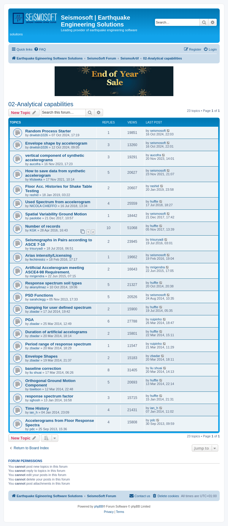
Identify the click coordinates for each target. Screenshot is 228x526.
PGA (29, 319)
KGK (33, 230)
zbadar (35, 311)
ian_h (34, 412)
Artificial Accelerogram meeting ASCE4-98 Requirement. (54, 269)
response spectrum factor (49, 396)
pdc (32, 429)
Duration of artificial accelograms (56, 332)
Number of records (42, 226)
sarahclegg (38, 299)
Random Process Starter (48, 131)
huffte (154, 201)
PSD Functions (39, 295)
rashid (34, 195)
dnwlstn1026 (39, 135)
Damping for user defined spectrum (58, 307)
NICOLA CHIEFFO (43, 206)
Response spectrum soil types (53, 283)
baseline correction (43, 368)
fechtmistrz (37, 259)
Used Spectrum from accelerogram (57, 202)
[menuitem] (40, 49)
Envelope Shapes (41, 356)
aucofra (35, 164)
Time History (37, 408)
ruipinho (156, 319)
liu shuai (36, 372)
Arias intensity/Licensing (48, 255)
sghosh (35, 400)
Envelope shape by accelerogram (56, 143)
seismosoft (158, 130)
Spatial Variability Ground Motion (56, 214)
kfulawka (36, 179)
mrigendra (37, 276)
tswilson (35, 389)
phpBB (98, 506)
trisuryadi (36, 248)
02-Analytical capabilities (40, 104)
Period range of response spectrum (58, 344)
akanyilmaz (38, 287)
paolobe (35, 218)
